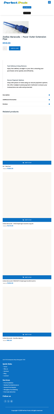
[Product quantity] (5, 48)
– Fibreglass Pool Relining (10, 389)
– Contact (6, 376)
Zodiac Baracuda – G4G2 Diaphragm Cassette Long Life (18, 223)
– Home (5, 366)
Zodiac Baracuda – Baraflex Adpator (13, 338)
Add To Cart (27, 162)
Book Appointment (27, 7)
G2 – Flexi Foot (7, 166)
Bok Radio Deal (27, 13)
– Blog (4, 373)
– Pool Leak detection (9, 392)
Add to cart (15, 48)
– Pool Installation (8, 383)
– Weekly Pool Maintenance (11, 385)
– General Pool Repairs (9, 387)
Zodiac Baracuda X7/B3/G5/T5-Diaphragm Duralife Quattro (19, 281)
